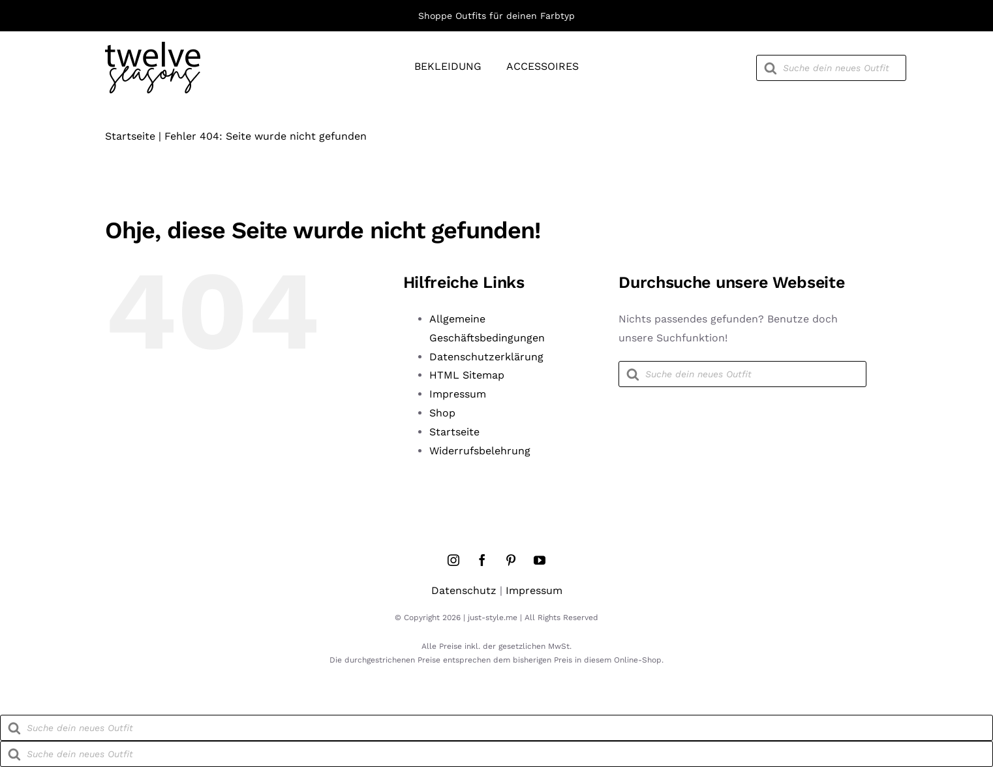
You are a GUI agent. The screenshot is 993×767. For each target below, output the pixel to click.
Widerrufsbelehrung (479, 451)
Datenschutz (464, 590)
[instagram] (453, 560)
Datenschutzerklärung (486, 357)
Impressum (457, 394)
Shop (442, 413)
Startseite (130, 136)
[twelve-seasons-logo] (152, 46)
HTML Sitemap (466, 375)
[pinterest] (511, 560)
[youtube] (539, 560)
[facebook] (482, 560)
